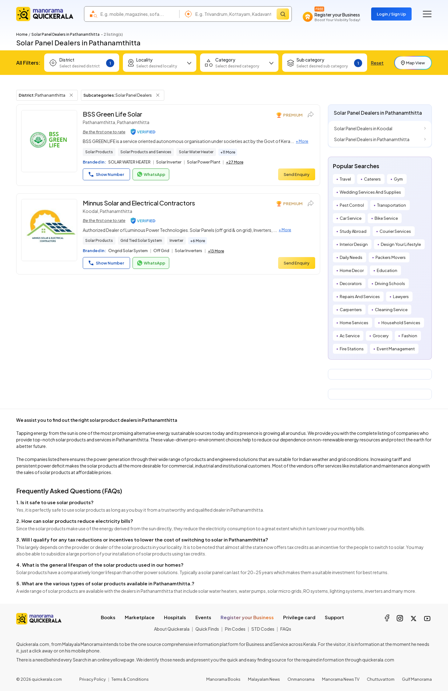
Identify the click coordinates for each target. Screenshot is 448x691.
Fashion (409, 335)
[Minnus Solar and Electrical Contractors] (49, 230)
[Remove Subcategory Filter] (157, 95)
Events (203, 617)
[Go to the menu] (427, 14)
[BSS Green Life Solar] (49, 141)
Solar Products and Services (145, 152)
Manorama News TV (340, 679)
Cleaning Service (391, 309)
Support (334, 617)
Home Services (354, 322)
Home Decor (352, 270)
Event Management (396, 348)
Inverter (176, 240)
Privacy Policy (92, 679)
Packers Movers (391, 257)
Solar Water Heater (196, 152)
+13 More (216, 251)
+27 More (234, 162)
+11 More (227, 152)
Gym (398, 179)
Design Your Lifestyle (401, 244)
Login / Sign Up (391, 14)
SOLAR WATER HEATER (129, 161)
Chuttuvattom (380, 679)
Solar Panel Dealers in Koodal (363, 128)
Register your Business (247, 617)
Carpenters (351, 309)
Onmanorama (301, 679)
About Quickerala (171, 629)
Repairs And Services (360, 296)
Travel (345, 179)
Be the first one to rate (104, 131)
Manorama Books (223, 679)
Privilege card (299, 617)
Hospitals (175, 617)
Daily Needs (351, 257)
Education (387, 270)
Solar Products (99, 152)
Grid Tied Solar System (141, 240)
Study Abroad (353, 231)
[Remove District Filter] (71, 95)
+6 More (197, 240)
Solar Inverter (168, 161)
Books (108, 617)
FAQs (285, 629)
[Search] (283, 14)
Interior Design (354, 244)
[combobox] (138, 14)
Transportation (391, 205)
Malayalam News (264, 679)
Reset (377, 63)
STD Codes (262, 629)
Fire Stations (352, 348)
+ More (302, 141)
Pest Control (352, 205)
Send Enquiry (297, 174)
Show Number (106, 174)
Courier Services (395, 231)
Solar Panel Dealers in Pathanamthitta (371, 139)
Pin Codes (235, 629)
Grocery (381, 335)
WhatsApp (151, 174)
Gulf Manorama (417, 679)
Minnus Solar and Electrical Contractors (139, 203)
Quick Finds (207, 629)
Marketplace (140, 617)
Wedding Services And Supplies (370, 192)
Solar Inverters (188, 250)
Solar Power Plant (203, 161)
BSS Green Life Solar (112, 114)
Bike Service (386, 218)
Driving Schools (390, 283)
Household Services (400, 322)
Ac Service (350, 335)
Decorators (351, 283)
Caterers (372, 179)
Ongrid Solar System (128, 250)
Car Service (351, 218)
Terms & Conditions (130, 679)
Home (21, 34)
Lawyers (401, 296)
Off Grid (161, 250)
